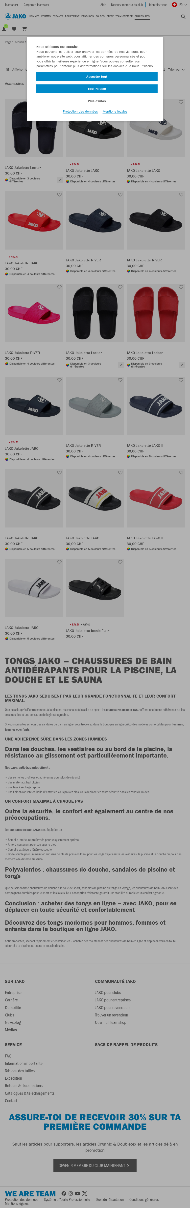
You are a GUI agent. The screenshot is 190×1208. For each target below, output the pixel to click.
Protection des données (80, 111)
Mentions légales (115, 111)
